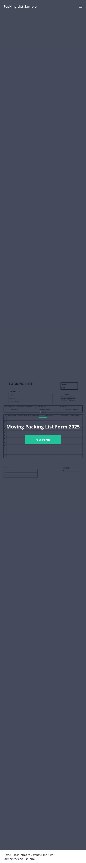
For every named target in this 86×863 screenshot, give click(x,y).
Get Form (43, 440)
